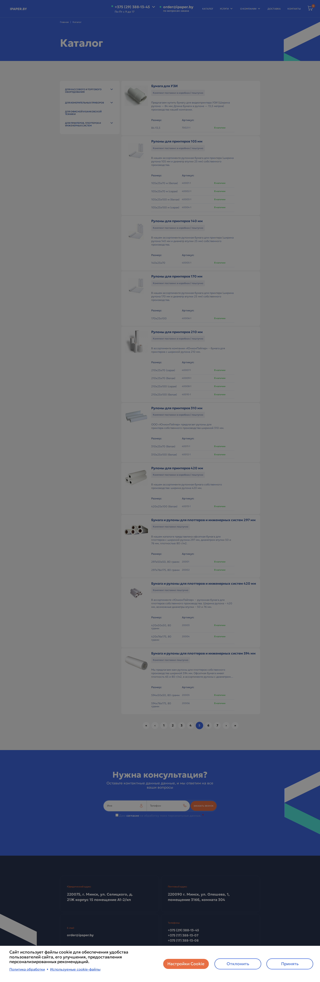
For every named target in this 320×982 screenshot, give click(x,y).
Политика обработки (27, 969)
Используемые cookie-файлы (75, 969)
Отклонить (238, 963)
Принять (290, 963)
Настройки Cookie (185, 963)
